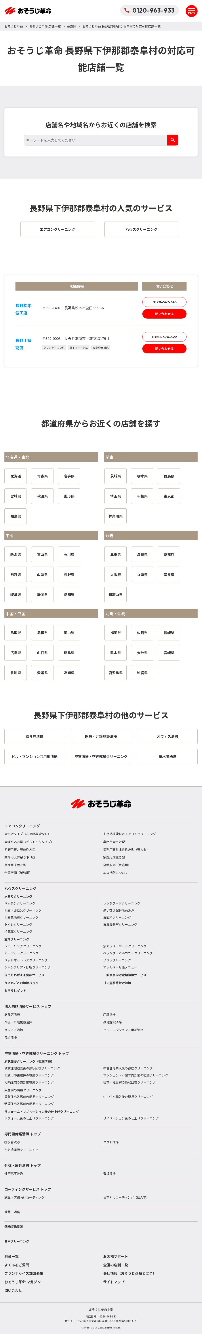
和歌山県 (116, 594)
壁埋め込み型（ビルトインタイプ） (29, 842)
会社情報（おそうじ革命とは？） (129, 1273)
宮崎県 (169, 652)
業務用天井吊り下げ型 (19, 857)
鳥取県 (15, 632)
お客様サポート (115, 1256)
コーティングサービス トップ (27, 1189)
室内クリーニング (16, 939)
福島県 (15, 516)
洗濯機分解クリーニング (120, 924)
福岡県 (115, 632)
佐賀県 (142, 632)
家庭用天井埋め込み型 (19, 849)
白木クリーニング (16, 1241)
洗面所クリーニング (117, 917)
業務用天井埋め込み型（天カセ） (126, 849)
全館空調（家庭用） (117, 865)
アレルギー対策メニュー (120, 967)
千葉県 (142, 496)
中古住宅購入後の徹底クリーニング (128, 1068)
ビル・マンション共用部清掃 (123, 1030)
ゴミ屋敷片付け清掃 (117, 983)
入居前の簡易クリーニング (23, 1090)
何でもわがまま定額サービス (24, 975)
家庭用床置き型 (114, 857)
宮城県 (15, 496)
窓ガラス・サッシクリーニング (125, 946)
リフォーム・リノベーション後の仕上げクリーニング (41, 1111)
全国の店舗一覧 (115, 1264)
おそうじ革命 (13, 26)
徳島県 (69, 652)
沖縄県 (142, 672)
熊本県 (115, 652)
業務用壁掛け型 (114, 842)
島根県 (42, 632)
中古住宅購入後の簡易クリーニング (128, 1096)
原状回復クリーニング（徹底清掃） (29, 1061)
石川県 (69, 554)
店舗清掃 (109, 1014)
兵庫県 (142, 574)
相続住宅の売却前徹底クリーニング (29, 1082)
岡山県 (69, 632)
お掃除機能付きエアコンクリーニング (129, 834)
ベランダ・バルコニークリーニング (128, 953)
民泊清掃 (10, 1037)
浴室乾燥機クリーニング (21, 917)
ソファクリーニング (117, 960)
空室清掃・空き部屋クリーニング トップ (36, 1053)
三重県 (115, 554)
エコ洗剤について (115, 872)
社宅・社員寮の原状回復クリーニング (129, 1082)
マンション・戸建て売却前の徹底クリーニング (135, 1075)
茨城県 (115, 476)
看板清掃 (109, 1173)
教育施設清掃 (112, 1022)
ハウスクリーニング (20, 888)
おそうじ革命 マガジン (22, 1281)
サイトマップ (113, 1281)
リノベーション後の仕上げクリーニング (131, 1118)
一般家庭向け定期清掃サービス (125, 975)
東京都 (169, 496)
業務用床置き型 (15, 865)
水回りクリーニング (18, 896)
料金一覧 (11, 1256)
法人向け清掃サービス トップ (27, 1006)
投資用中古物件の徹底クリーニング (29, 1075)
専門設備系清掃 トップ (22, 1133)
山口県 (42, 652)
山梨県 (42, 574)
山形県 (69, 496)
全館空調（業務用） (18, 872)
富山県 (42, 554)
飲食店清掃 (12, 1014)
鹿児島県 (116, 672)
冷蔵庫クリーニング (18, 931)
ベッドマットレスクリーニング (26, 960)
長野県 (71, 26)
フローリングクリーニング (23, 946)
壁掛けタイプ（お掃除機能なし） (27, 834)
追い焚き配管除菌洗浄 (118, 910)
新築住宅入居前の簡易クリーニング (29, 1103)
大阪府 (115, 574)
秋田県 (42, 496)
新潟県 (15, 554)
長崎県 (169, 632)
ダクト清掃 (111, 1142)
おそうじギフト (15, 990)
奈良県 (169, 574)
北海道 (15, 476)
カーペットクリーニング (21, 953)
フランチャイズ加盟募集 (23, 1273)
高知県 (69, 672)
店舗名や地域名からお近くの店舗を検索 (101, 124)
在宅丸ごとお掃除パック (21, 983)
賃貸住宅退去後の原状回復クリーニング (32, 1068)
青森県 (42, 476)
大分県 (142, 652)
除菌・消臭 (12, 1212)
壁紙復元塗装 (13, 1226)
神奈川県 (116, 516)
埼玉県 (115, 496)
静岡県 (42, 594)
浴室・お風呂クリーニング (23, 910)
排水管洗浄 (12, 1142)
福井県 (15, 574)
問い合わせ (13, 1290)
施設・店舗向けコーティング (24, 1197)
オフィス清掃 (13, 1030)
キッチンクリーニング (19, 903)
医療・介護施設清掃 (18, 1022)
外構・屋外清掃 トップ (22, 1165)
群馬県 (169, 476)
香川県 (15, 672)
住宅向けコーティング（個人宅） (126, 1197)
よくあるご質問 (16, 1264)
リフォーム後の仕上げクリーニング (29, 1118)
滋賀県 (142, 554)
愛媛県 (42, 672)
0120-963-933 (149, 10)
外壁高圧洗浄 (13, 1173)
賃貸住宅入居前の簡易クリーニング (29, 1096)
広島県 (15, 652)
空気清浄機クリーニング (21, 1149)
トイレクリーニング (18, 924)
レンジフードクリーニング (121, 903)
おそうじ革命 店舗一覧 (45, 26)
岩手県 (69, 476)
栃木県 (142, 476)
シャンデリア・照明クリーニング (27, 967)
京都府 (169, 554)
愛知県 (69, 594)
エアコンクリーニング (22, 825)
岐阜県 (15, 594)
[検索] (172, 140)
